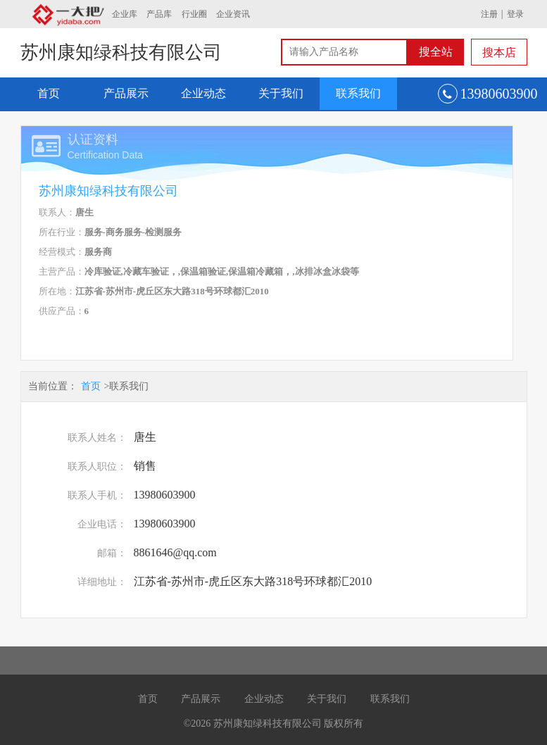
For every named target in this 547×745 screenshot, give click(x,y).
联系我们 (358, 93)
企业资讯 (233, 14)
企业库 (124, 14)
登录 (515, 14)
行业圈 (194, 14)
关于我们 (280, 93)
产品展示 (126, 93)
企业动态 (203, 93)
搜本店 (499, 52)
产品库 (159, 14)
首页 (48, 93)
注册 (489, 14)
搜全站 (436, 52)
